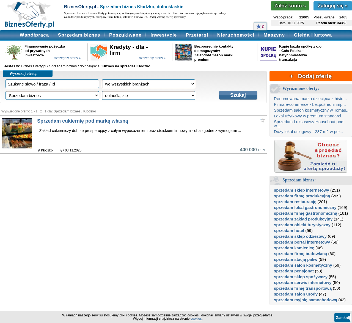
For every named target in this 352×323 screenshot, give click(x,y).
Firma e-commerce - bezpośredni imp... (310, 104)
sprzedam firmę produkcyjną (302, 196)
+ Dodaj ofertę (311, 76)
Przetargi (197, 35)
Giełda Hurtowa (313, 35)
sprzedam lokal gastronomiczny (305, 207)
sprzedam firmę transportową (303, 288)
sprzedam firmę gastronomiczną (305, 213)
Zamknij (343, 318)
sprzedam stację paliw (295, 259)
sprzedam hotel (289, 230)
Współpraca (34, 35)
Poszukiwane (125, 35)
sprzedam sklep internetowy (301, 190)
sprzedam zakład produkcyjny (303, 219)
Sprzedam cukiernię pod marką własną (82, 121)
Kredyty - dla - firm (128, 50)
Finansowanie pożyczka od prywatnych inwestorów (44, 50)
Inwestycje (163, 35)
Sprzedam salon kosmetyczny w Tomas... (312, 110)
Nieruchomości (236, 35)
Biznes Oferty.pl (33, 66)
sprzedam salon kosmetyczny (303, 265)
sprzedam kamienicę (294, 247)
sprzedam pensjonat (294, 271)
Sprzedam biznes (79, 35)
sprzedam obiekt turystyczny (302, 224)
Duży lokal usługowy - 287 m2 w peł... (308, 131)
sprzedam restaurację (295, 201)
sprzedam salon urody (296, 294)
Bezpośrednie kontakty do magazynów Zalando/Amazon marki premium (213, 53)
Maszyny (274, 35)
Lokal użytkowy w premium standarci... (309, 116)
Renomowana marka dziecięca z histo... (310, 98)
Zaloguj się (333, 6)
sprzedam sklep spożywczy (301, 276)
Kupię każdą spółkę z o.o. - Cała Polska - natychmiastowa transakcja (300, 53)
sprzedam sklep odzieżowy (300, 236)
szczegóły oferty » (67, 58)
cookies (196, 319)
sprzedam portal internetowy (302, 242)
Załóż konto (290, 6)
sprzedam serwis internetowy (302, 282)
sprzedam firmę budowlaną (300, 253)
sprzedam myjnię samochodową (305, 299)
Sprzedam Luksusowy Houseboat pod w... (308, 123)
